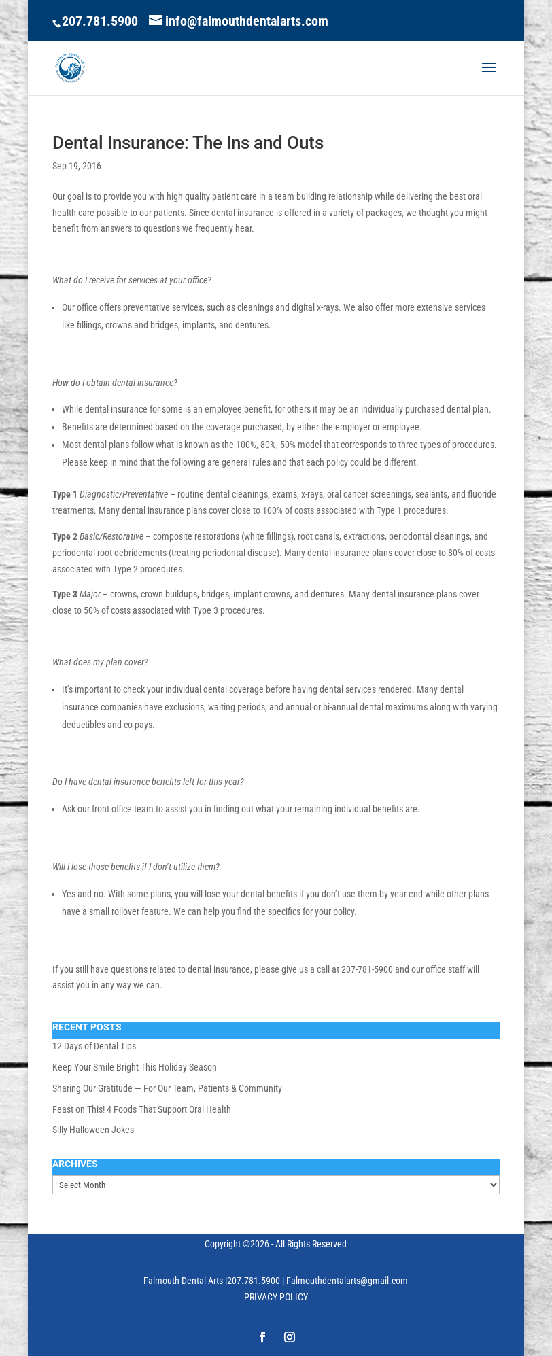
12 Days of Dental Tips (94, 1046)
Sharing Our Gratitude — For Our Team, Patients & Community (167, 1088)
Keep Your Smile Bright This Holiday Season (134, 1067)
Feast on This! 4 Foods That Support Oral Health (141, 1109)
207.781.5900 (100, 21)
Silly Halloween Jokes (93, 1129)
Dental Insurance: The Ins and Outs (188, 143)
